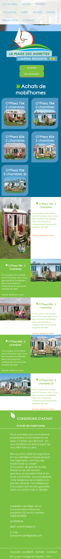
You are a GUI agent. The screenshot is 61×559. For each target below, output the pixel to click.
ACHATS (37, 12)
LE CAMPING (9, 4)
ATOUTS (26, 4)
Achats (39, 551)
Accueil (15, 551)
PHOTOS (40, 4)
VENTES (51, 12)
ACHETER (31, 68)
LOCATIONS (9, 12)
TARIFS (24, 12)
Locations (27, 551)
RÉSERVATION (10, 20)
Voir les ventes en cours (43, 235)
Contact (51, 551)
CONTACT (28, 20)
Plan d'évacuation (31, 74)
